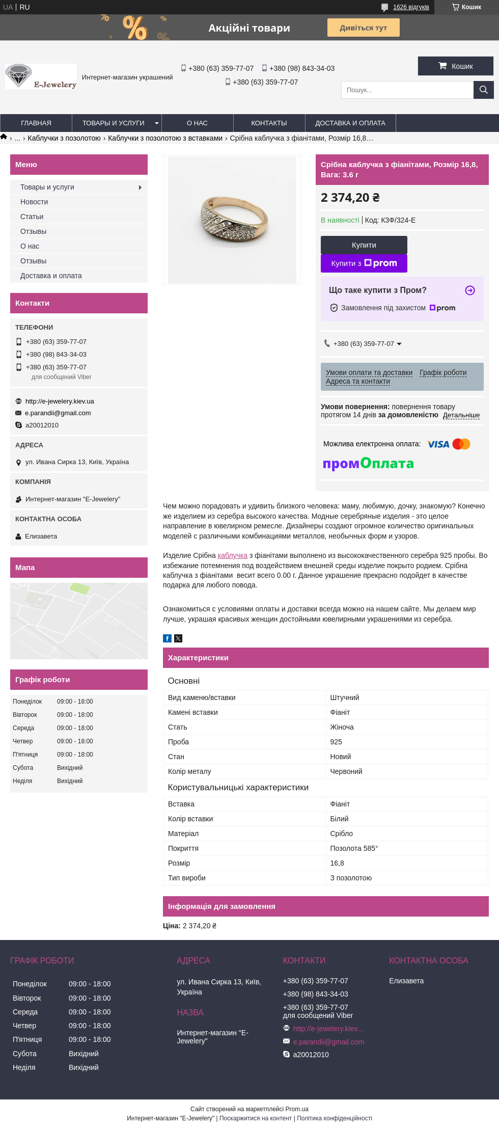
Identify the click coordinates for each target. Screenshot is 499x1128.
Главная (36, 123)
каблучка (232, 555)
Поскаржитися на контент (255, 1118)
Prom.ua (297, 1109)
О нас (197, 123)
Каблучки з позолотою (64, 138)
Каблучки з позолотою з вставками (165, 138)
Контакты (269, 123)
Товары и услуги (113, 123)
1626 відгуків (411, 7)
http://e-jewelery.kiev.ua (59, 401)
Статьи (31, 216)
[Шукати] (484, 90)
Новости (34, 202)
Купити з (364, 263)
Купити (364, 244)
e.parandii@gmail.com (58, 413)
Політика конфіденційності (334, 1118)
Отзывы (33, 231)
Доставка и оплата (350, 123)
